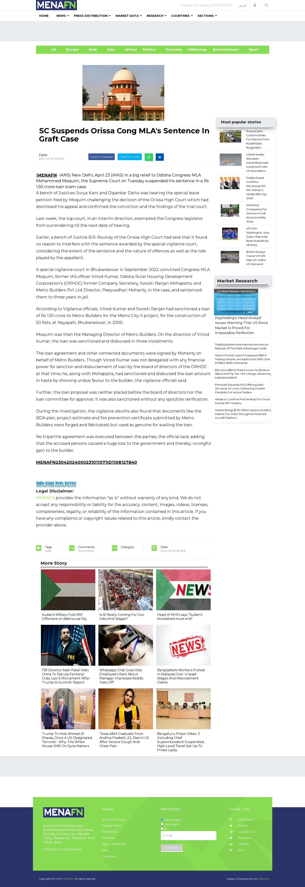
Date (43, 155)
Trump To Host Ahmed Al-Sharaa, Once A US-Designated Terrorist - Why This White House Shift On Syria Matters (67, 740)
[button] (254, 5)
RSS (237, 850)
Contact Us (110, 832)
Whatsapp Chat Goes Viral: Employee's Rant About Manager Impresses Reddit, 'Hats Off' (121, 676)
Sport (251, 50)
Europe (72, 50)
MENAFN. (68, 878)
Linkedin (240, 844)
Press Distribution (91, 16)
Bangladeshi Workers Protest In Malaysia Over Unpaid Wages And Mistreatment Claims (181, 676)
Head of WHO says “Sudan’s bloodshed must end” (179, 617)
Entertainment (220, 50)
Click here (72, 849)
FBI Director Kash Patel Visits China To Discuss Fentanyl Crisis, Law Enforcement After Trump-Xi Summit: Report (66, 676)
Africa (129, 50)
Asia (111, 50)
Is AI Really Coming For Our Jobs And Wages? (121, 617)
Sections (206, 16)
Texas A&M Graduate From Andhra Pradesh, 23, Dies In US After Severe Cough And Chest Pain (124, 740)
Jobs (105, 850)
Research (155, 16)
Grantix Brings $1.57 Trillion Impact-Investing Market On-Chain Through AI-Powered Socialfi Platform (243, 413)
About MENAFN (113, 844)
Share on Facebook (101, 156)
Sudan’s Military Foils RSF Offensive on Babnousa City (64, 617)
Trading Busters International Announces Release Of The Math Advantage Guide (241, 346)
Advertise (108, 838)
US (48, 50)
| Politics (148, 50)
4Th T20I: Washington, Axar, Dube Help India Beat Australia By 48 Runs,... (258, 236)
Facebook (241, 819)
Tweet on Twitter (130, 156)
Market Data (127, 16)
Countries (180, 16)
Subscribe (172, 848)
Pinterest (240, 838)
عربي (243, 5)
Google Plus (242, 832)
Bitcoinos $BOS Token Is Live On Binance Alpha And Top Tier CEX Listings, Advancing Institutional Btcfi (243, 373)
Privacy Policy (112, 825)
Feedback (109, 856)
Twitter (239, 825)
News (61, 16)
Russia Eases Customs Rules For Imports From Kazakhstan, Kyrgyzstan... (257, 139)
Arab (93, 50)
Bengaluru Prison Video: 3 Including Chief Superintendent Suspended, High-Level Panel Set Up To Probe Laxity (180, 742)
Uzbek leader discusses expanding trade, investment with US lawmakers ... (257, 162)
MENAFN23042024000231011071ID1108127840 (86, 462)
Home (43, 16)
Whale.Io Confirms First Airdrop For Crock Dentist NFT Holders (242, 401)
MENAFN (47, 175)
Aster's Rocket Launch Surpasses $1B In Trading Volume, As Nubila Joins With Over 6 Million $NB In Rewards (242, 359)
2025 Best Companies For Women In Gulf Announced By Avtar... (256, 213)
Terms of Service (114, 819)
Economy (174, 50)
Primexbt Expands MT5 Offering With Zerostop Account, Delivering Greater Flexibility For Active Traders (240, 388)
